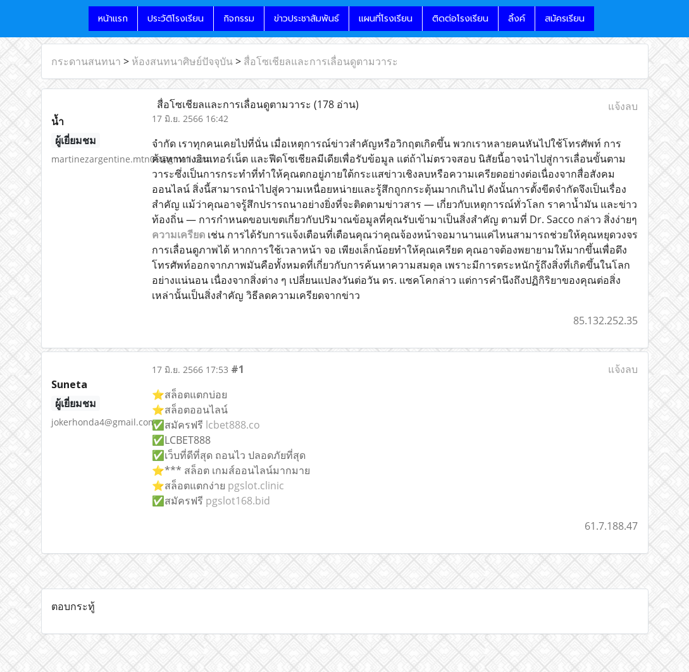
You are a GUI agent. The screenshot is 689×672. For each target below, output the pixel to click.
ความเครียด (178, 234)
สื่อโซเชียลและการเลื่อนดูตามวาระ (321, 61)
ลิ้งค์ (516, 18)
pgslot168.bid (238, 501)
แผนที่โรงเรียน (386, 18)
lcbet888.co (233, 425)
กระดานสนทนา (86, 61)
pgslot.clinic (256, 485)
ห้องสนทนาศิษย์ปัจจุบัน (182, 61)
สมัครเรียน (565, 18)
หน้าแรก (113, 18)
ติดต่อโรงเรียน (460, 18)
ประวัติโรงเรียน (175, 18)
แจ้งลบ (623, 106)
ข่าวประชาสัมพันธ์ (306, 18)
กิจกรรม (238, 18)
